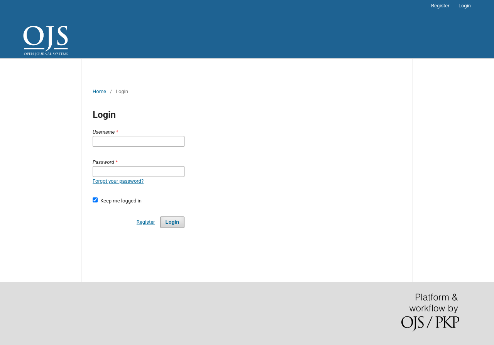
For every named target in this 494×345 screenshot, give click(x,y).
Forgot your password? (118, 181)
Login (464, 5)
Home (99, 91)
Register (440, 5)
